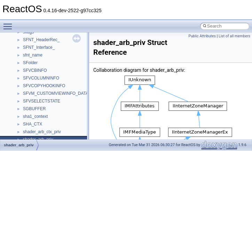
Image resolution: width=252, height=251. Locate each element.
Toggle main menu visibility (9, 23)
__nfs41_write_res (40, 57)
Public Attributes (202, 36)
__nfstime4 (33, 134)
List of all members (234, 36)
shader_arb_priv (19, 145)
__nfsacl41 (33, 126)
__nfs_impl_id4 (37, 103)
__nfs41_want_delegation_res (51, 42)
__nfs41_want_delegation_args (52, 34)
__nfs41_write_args (41, 49)
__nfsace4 (32, 118)
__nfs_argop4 (35, 95)
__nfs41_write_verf (40, 72)
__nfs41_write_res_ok (43, 65)
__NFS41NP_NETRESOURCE (52, 80)
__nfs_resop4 (35, 111)
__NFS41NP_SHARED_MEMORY (55, 88)
